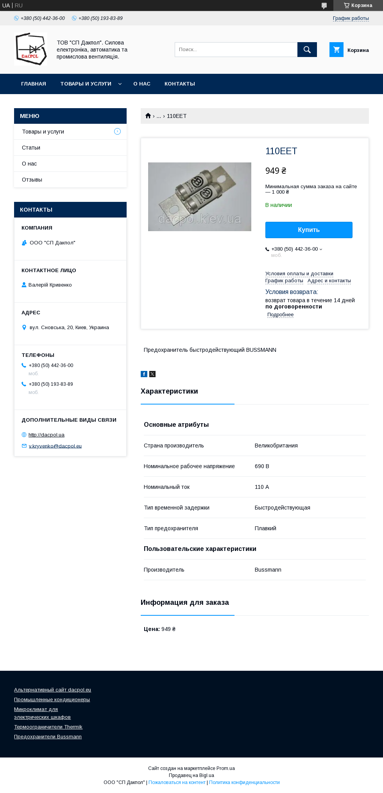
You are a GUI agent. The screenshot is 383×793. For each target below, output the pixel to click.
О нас (141, 84)
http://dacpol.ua (46, 435)
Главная (33, 84)
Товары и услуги (85, 84)
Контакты (180, 84)
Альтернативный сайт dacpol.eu (52, 690)
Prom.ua (226, 768)
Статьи (31, 147)
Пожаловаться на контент (177, 782)
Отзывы (32, 179)
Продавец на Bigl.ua (191, 775)
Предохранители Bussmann (48, 737)
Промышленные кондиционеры (52, 699)
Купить (309, 229)
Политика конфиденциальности (244, 782)
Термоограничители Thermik (48, 727)
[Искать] (307, 49)
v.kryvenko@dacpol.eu (55, 446)
